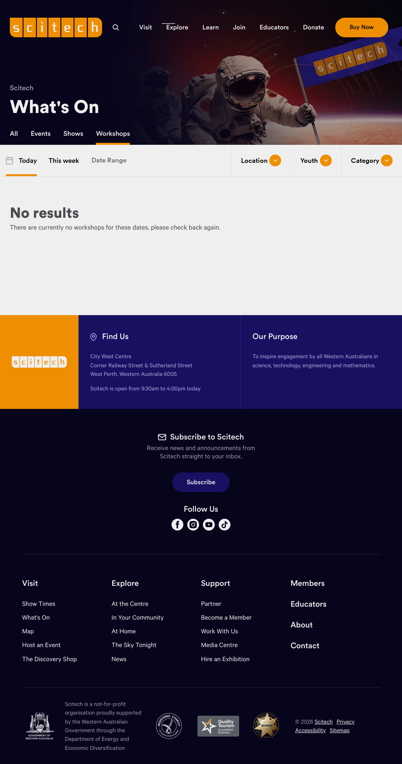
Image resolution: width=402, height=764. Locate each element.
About (302, 625)
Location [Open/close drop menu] (261, 160)
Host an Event (41, 645)
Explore (125, 583)
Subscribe (201, 482)
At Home (123, 631)
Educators (309, 604)
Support (215, 583)
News (118, 659)
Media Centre (219, 645)
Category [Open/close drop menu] (372, 160)
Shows (74, 133)
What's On (36, 617)
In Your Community (137, 617)
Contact (305, 646)
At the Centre (129, 604)
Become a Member (226, 617)
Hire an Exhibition (225, 659)
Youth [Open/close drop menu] (315, 160)
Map (33, 631)
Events (41, 133)
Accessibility (310, 730)
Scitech (21, 87)
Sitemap (340, 730)
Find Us (115, 336)
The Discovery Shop (49, 659)
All (14, 133)
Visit (30, 583)
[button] (145, 27)
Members (308, 583)
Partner (211, 604)
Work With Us (219, 631)
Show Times (38, 604)
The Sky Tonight (134, 645)
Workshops (113, 133)
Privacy (345, 721)
